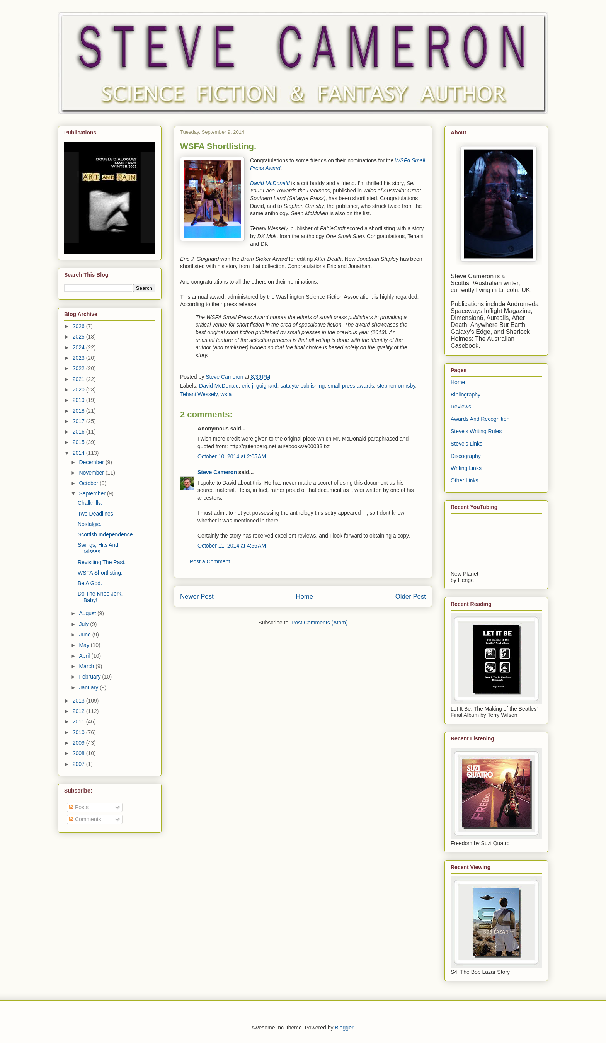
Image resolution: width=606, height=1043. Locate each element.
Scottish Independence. (106, 534)
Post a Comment (210, 561)
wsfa (226, 394)
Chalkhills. (90, 503)
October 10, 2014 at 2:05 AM (231, 456)
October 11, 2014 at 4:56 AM (231, 546)
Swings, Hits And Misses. (98, 548)
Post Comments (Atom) (319, 622)
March (87, 666)
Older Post (410, 596)
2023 (79, 358)
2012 (79, 711)
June (85, 634)
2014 (79, 453)
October (89, 483)
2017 (79, 421)
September (93, 493)
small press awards (351, 386)
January (89, 687)
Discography (466, 456)
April (85, 656)
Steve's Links (466, 444)
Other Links (464, 480)
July (84, 624)
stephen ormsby (396, 386)
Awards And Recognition (480, 419)
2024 (79, 347)
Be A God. (90, 583)
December (92, 462)
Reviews (461, 406)
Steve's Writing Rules (476, 431)
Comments (85, 819)
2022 (79, 368)
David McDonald (219, 386)
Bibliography (465, 394)
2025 (79, 336)
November (92, 473)
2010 (79, 732)
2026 (79, 326)
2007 (79, 764)
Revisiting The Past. (102, 562)
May (84, 645)
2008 (79, 753)
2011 (79, 721)
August (88, 613)
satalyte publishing (302, 386)
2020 (79, 389)
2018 (79, 411)
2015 (79, 442)
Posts (79, 807)
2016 (79, 432)
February (90, 677)
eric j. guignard (259, 386)
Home (304, 596)
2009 (79, 743)
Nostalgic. (89, 524)
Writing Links (466, 468)
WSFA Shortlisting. (100, 573)
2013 (79, 701)
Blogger (344, 1027)
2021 (79, 379)
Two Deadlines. (96, 513)
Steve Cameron (217, 472)
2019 (79, 400)
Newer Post (197, 596)
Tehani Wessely (199, 394)
